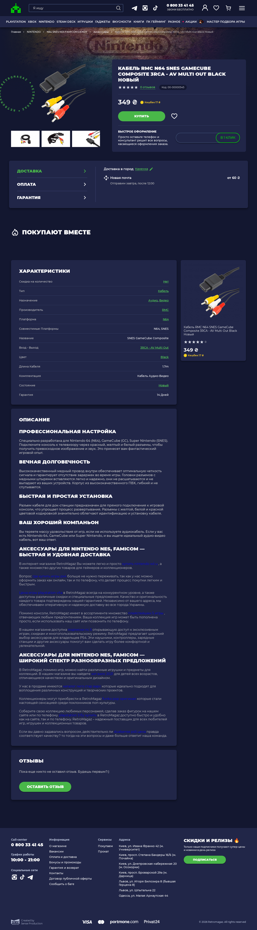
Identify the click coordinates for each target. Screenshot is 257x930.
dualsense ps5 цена (130, 732)
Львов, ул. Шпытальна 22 (137, 890)
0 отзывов (147, 87)
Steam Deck (66, 21)
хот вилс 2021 (102, 674)
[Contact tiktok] (23, 879)
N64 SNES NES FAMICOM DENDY (67, 31)
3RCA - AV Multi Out (154, 347)
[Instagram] (15, 879)
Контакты (58, 873)
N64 (166, 319)
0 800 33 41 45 (180, 5)
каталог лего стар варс (82, 686)
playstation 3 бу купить (78, 715)
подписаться (205, 860)
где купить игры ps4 (49, 576)
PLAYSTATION (16, 21)
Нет (166, 281)
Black (165, 357)
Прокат (104, 851)
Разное (174, 21)
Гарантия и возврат (66, 868)
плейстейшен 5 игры (145, 613)
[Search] (118, 8)
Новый (164, 385)
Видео (164, 300)
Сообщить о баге (63, 884)
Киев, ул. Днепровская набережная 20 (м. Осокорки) (148, 865)
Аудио (153, 300)
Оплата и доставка (64, 857)
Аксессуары (101, 31)
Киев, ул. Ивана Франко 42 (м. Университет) (141, 847)
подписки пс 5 (80, 630)
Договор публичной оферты (72, 878)
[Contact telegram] (31, 879)
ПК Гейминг (156, 21)
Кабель (163, 291)
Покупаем (106, 846)
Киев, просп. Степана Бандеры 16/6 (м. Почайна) (147, 856)
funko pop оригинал (119, 699)
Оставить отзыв (45, 787)
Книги (139, 21)
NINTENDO (46, 21)
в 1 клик (227, 138)
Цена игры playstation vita (40, 593)
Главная (16, 31)
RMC (165, 310)
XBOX (32, 21)
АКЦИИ (190, 21)
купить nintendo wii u (140, 564)
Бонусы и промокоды (67, 862)
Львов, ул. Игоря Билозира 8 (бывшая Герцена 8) (147, 883)
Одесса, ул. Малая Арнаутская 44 (144, 895)
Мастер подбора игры (222, 21)
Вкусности (121, 21)
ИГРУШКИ (85, 21)
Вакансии (58, 851)
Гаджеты (102, 21)
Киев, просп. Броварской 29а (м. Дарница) (143, 874)
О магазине (59, 846)
